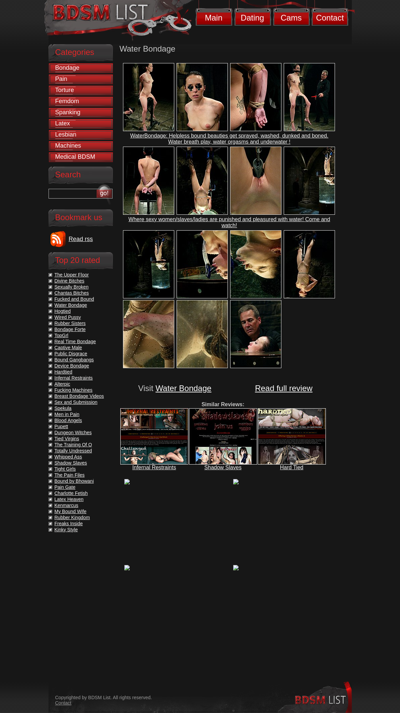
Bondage (67, 67)
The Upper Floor (72, 274)
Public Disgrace (71, 353)
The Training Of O (73, 444)
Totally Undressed (73, 450)
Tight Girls (65, 469)
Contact (330, 17)
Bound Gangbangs (74, 359)
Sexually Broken (72, 287)
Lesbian (65, 134)
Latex (62, 123)
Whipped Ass (68, 456)
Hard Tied (291, 467)
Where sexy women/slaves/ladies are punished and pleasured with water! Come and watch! (229, 222)
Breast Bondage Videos (79, 396)
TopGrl (61, 335)
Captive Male (68, 347)
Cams (291, 17)
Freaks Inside (69, 523)
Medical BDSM (75, 156)
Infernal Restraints (154, 467)
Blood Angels (68, 420)
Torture (64, 90)
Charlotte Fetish (71, 493)
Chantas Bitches (72, 293)
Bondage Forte (70, 329)
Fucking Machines (74, 390)
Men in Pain (67, 414)
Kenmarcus (67, 505)
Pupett (61, 426)
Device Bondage (72, 365)
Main (213, 17)
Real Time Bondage (75, 341)
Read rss (81, 239)
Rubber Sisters (70, 323)
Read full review (284, 388)
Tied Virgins (67, 438)
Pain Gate (65, 487)
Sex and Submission (76, 402)
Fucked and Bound (74, 299)
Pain (61, 79)
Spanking (68, 112)
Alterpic (62, 384)
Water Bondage (184, 388)
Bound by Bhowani (74, 481)
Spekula (63, 408)
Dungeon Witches (73, 432)
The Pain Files (70, 475)
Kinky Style (66, 529)
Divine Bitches (70, 281)
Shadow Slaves (222, 467)
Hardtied (63, 372)
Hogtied (63, 311)
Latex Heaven (69, 499)
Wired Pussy (68, 317)
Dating (252, 17)
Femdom (67, 101)
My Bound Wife (71, 511)
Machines (68, 145)
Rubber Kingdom (72, 517)
